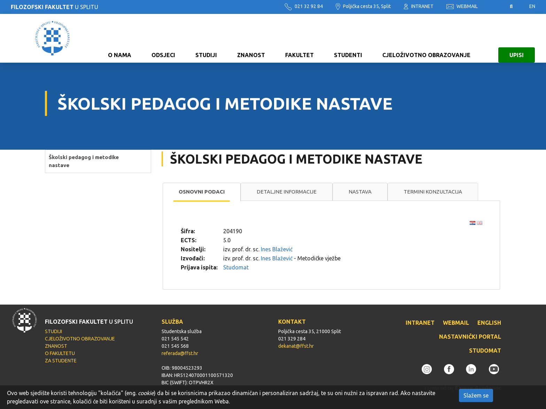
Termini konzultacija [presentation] (433, 192)
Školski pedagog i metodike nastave (84, 161)
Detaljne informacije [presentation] (287, 192)
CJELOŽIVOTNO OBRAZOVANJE (426, 38)
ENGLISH (489, 323)
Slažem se (476, 395)
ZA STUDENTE (61, 360)
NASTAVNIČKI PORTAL (470, 336)
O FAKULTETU (60, 353)
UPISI (516, 38)
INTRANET (419, 6)
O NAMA (119, 38)
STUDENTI (348, 38)
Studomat (236, 267)
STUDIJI (206, 38)
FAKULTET (299, 38)
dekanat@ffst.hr (296, 346)
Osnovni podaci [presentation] (202, 192)
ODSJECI (163, 38)
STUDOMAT (485, 350)
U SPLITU (54, 7)
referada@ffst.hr (180, 353)
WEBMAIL (462, 6)
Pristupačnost (494, 6)
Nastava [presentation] (360, 192)
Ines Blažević (276, 249)
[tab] (202, 192)
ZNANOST (251, 38)
